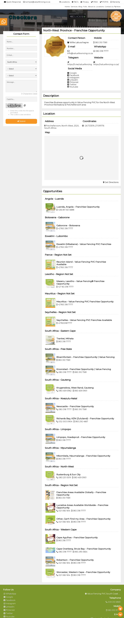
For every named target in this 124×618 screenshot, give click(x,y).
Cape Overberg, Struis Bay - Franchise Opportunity (83, 548)
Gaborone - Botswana (68, 225)
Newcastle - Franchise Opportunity (75, 406)
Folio (85, 7)
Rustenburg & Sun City (68, 474)
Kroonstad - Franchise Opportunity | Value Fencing (83, 369)
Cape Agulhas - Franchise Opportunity (77, 537)
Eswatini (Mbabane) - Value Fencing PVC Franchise (83, 244)
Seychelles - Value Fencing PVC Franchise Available (84, 320)
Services (74, 7)
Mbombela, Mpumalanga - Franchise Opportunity (83, 456)
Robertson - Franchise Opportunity (75, 560)
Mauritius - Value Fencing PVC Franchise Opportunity (85, 301)
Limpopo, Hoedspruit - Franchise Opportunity (80, 437)
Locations (100, 7)
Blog (80, 7)
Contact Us (109, 7)
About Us (91, 7)
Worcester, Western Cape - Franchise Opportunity (83, 572)
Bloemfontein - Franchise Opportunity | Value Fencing (85, 357)
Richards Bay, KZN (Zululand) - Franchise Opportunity (85, 418)
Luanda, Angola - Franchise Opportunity (78, 207)
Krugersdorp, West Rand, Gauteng (75, 387)
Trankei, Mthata (65, 338)
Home (67, 7)
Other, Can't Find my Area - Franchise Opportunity (83, 519)
